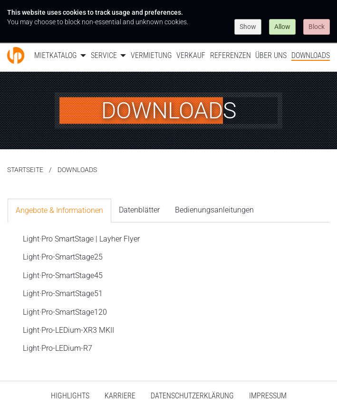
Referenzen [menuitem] (230, 55)
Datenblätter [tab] (139, 209)
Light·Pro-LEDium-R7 (57, 348)
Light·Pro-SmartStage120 (65, 312)
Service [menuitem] (104, 55)
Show (248, 26)
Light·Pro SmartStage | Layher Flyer (81, 238)
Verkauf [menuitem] (190, 55)
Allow (282, 26)
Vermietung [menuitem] (151, 55)
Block (316, 26)
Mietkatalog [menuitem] (55, 55)
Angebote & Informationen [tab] (59, 210)
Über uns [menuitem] (271, 55)
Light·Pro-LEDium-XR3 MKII (68, 330)
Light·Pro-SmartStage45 (63, 275)
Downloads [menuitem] (310, 55)
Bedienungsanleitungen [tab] (214, 209)
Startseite (25, 170)
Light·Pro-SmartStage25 (63, 256)
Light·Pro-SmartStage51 (63, 293)
